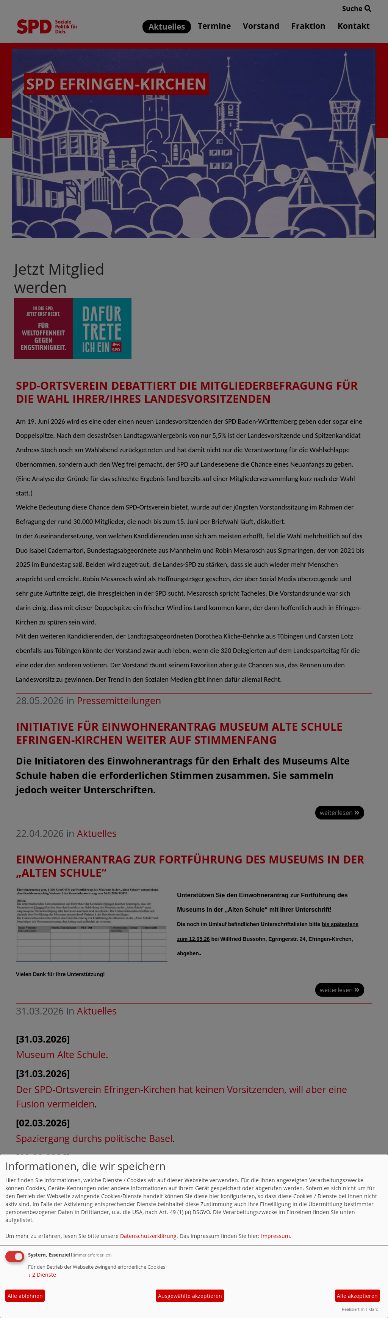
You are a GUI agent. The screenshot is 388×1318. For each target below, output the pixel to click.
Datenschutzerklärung (148, 1235)
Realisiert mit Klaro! (361, 1309)
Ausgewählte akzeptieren (190, 1295)
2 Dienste (42, 1274)
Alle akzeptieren (357, 1295)
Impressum (275, 1235)
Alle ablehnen (25, 1295)
